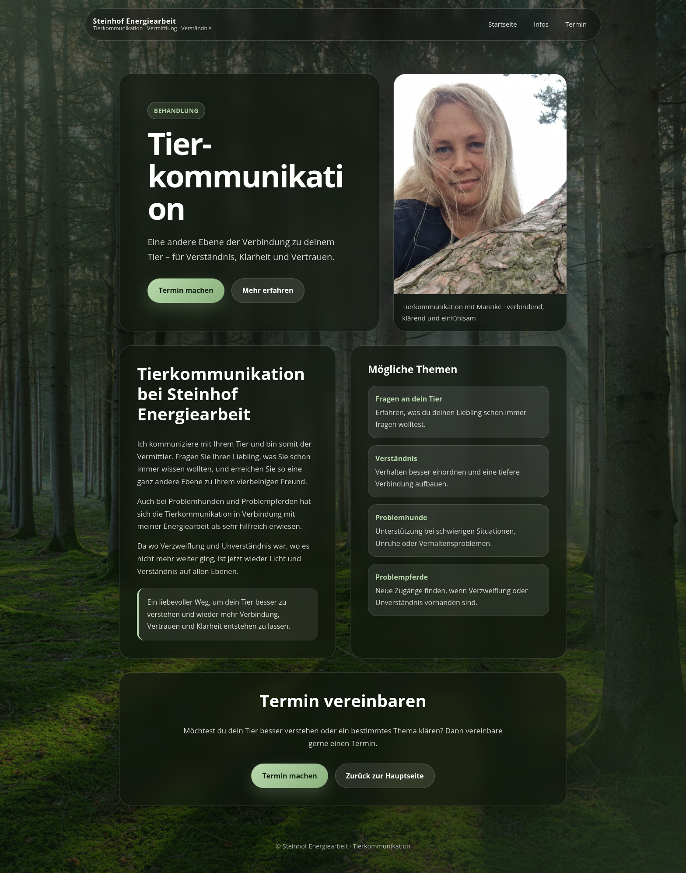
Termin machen (185, 290)
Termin (576, 24)
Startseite (502, 24)
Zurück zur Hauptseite (385, 776)
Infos (541, 24)
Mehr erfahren (268, 290)
